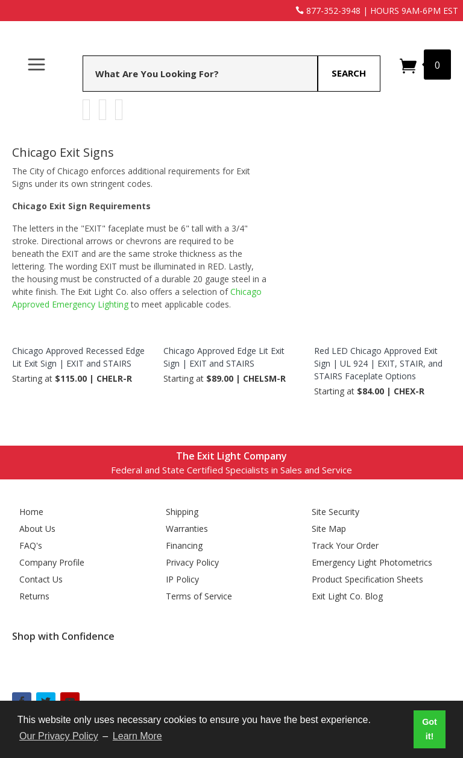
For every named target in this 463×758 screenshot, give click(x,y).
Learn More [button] (137, 736)
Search (349, 73)
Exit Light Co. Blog (347, 596)
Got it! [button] (429, 729)
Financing (184, 545)
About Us (37, 528)
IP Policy (182, 579)
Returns (34, 596)
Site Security (335, 511)
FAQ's (30, 545)
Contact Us (41, 579)
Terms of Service (199, 596)
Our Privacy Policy (58, 736)
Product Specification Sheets (367, 579)
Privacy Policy (192, 562)
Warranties (187, 528)
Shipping (182, 511)
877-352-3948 (328, 10)
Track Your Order (345, 545)
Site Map (329, 528)
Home (31, 511)
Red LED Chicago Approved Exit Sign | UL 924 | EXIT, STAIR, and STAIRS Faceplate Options (378, 363)
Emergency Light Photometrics (372, 562)
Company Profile (51, 562)
